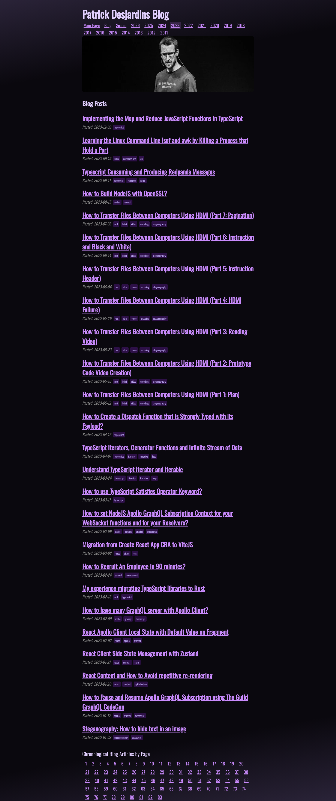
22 (96, 772)
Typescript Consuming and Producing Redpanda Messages (148, 171)
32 (190, 772)
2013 (139, 32)
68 (190, 788)
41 (106, 780)
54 (227, 780)
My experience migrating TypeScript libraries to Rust (143, 588)
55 (237, 780)
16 (205, 763)
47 (162, 780)
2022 (188, 25)
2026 (135, 25)
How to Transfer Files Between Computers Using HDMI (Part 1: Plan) (160, 394)
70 (208, 788)
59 (106, 788)
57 (87, 788)
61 (124, 788)
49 (181, 780)
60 (115, 788)
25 (125, 772)
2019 (228, 25)
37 (237, 772)
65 (162, 788)
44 (134, 780)
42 (115, 780)
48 (171, 780)
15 (196, 763)
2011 (164, 32)
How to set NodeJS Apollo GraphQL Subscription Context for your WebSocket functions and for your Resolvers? (157, 517)
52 (209, 780)
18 (223, 763)
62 (134, 788)
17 (214, 763)
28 (152, 772)
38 (246, 772)
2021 (202, 25)
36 (227, 772)
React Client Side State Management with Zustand (140, 653)
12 (169, 763)
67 (181, 788)
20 (241, 763)
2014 (126, 32)
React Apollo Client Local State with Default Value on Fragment (155, 632)
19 (232, 763)
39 (87, 780)
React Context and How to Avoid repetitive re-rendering (147, 675)
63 (143, 788)
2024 (162, 25)
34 (209, 772)
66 (171, 788)
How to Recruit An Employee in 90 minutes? (133, 566)
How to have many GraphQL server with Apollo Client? (145, 610)
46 (153, 780)
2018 (241, 25)
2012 (151, 32)
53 (218, 780)
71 (217, 788)
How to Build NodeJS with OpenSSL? (124, 193)
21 (87, 772)
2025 (148, 25)
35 (218, 772)
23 (106, 772)
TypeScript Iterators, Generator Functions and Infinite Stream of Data (162, 447)
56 (246, 780)
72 (226, 788)
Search (121, 25)
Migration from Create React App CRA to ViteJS (137, 544)
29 (162, 772)
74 (244, 788)
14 (187, 763)
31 (181, 772)
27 (143, 772)
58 (96, 788)
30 (171, 772)
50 (190, 780)
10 (152, 763)
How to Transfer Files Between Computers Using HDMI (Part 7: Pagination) (168, 215)
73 (235, 788)
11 (160, 763)
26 (134, 772)
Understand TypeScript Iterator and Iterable (132, 469)
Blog (107, 25)
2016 (100, 32)
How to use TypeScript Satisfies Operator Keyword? (142, 491)
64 (152, 788)
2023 (175, 25)
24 (115, 772)
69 (199, 788)
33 (199, 772)
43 (125, 780)
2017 (87, 32)
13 (178, 763)
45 (143, 780)
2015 (113, 32)
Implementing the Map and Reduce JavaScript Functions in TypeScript (162, 118)
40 (97, 780)
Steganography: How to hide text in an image (134, 728)
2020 (214, 25)
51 (199, 780)
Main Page (92, 25)
